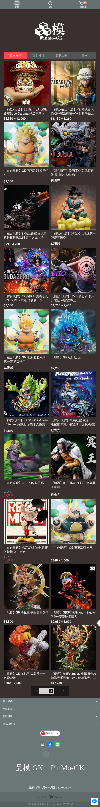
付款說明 (8, 716)
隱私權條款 (9, 723)
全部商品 (8, 708)
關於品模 (8, 701)
